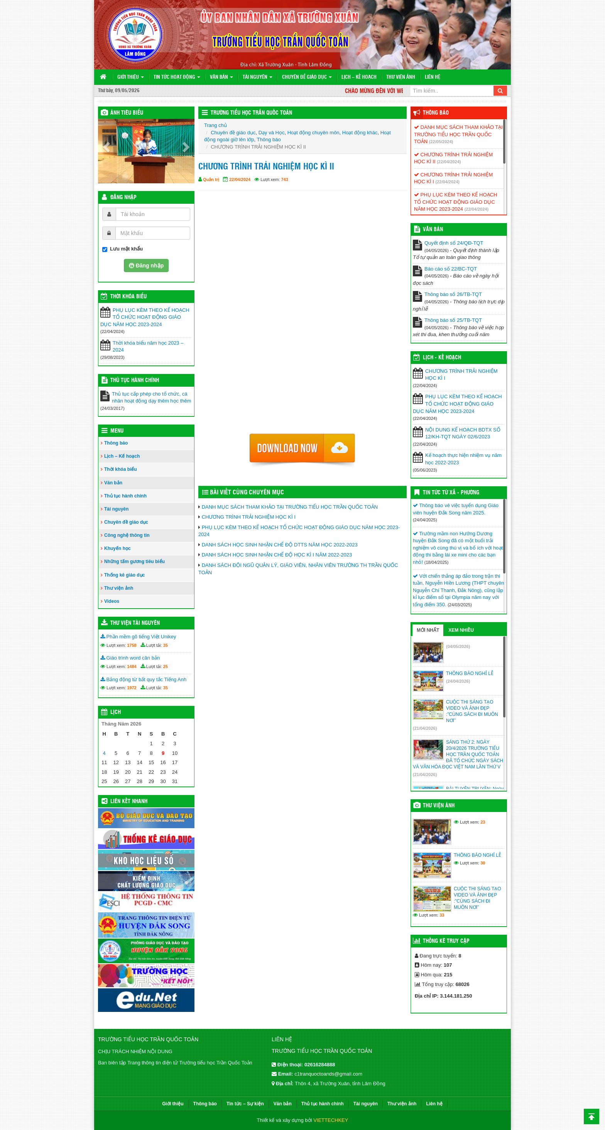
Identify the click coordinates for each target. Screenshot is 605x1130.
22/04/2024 (239, 179)
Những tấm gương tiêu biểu (134, 561)
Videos (111, 601)
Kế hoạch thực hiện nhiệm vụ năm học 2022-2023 (463, 458)
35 (165, 645)
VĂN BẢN (433, 229)
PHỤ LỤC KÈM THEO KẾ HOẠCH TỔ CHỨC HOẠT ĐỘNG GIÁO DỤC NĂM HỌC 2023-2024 (144, 317)
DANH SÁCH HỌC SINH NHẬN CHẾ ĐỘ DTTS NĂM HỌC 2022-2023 (280, 545)
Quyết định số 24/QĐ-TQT (453, 243)
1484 (131, 666)
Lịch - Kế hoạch (442, 357)
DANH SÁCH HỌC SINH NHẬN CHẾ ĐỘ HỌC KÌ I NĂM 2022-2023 (277, 555)
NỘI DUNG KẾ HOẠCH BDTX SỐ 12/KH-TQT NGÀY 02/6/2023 (462, 433)
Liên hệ (432, 77)
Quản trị (211, 179)
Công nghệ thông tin (127, 535)
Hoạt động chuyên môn (313, 132)
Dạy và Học (272, 132)
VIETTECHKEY (330, 1120)
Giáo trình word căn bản (130, 658)
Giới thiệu (130, 77)
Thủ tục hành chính (134, 380)
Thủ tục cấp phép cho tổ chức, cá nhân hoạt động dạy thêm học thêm (151, 397)
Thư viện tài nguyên (135, 623)
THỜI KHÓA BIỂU (128, 296)
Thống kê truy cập (446, 941)
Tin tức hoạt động (177, 77)
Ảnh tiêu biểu (126, 113)
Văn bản (221, 77)
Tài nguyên (257, 77)
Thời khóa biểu (120, 469)
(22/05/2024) (441, 141)
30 (482, 863)
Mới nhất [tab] (428, 630)
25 (165, 666)
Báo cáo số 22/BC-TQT (450, 269)
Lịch (115, 712)
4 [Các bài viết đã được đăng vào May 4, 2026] (104, 753)
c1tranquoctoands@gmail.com (328, 1074)
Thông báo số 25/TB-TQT (453, 320)
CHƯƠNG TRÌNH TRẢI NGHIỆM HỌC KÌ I (249, 517)
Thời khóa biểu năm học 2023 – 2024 (148, 346)
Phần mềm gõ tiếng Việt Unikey (138, 636)
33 (441, 915)
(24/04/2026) (458, 681)
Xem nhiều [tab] (461, 630)
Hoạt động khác (360, 132)
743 (284, 179)
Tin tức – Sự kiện (245, 1103)
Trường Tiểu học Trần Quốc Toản (251, 113)
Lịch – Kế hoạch (359, 77)
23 (482, 822)
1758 (131, 645)
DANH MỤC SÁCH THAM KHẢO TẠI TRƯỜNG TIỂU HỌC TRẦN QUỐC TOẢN (290, 507)
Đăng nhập (123, 197)
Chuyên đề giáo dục (307, 77)
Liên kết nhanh (128, 801)
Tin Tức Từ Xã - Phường (451, 493)
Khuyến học (117, 548)
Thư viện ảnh (400, 77)
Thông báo (116, 443)
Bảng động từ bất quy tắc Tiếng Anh (143, 679)
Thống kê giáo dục (124, 575)
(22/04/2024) (449, 161)
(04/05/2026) (458, 646)
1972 (131, 687)
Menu (116, 431)
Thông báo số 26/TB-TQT (453, 294)
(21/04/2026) (425, 728)
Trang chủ (215, 125)
